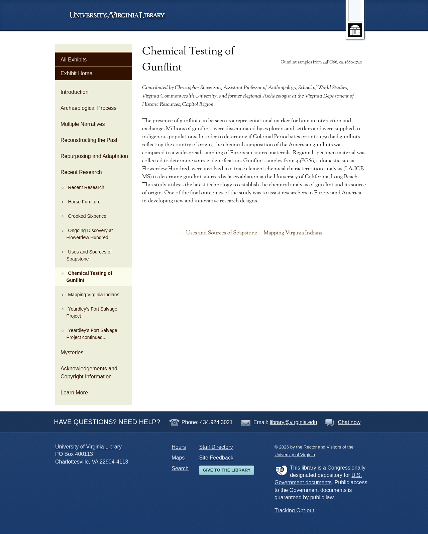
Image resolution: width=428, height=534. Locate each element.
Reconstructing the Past (89, 140)
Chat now (349, 422)
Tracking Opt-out (294, 510)
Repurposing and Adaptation (94, 156)
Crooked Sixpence (87, 216)
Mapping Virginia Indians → (296, 233)
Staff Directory (216, 447)
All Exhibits (74, 59)
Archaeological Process (88, 108)
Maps (178, 458)
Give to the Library (226, 470)
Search (180, 468)
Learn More (74, 392)
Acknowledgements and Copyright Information (89, 372)
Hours (179, 447)
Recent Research (81, 172)
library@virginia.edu (293, 422)
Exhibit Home (76, 73)
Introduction (75, 92)
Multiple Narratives (83, 124)
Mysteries (72, 352)
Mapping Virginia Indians (93, 294)
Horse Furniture (84, 201)
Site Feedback (216, 458)
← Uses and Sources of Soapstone (218, 233)
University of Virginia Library (88, 447)
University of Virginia (120, 15)
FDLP (281, 470)
